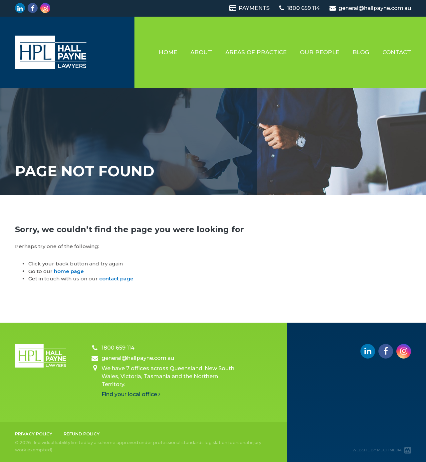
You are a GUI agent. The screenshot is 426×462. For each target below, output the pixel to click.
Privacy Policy (33, 433)
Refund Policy (82, 433)
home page (69, 271)
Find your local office (131, 394)
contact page (116, 278)
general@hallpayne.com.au (370, 8)
